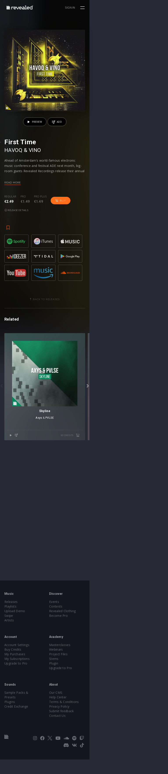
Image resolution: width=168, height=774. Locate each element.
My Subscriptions (17, 680)
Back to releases (85, 374)
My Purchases (14, 676)
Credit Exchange (16, 723)
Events (93, 623)
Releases (11, 623)
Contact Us (96, 737)
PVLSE (89, 572)
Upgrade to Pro (15, 685)
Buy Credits (12, 671)
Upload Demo (14, 632)
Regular (10, 275)
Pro (23, 275)
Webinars (95, 671)
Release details (83, 279)
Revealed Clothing (101, 632)
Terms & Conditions (103, 723)
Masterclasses (99, 666)
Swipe (8, 637)
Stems (93, 680)
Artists (9, 642)
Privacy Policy (98, 728)
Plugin (92, 685)
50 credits (148, 589)
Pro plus (40, 275)
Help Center (97, 719)
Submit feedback (100, 732)
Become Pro (97, 637)
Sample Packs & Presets (22, 714)
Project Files (97, 676)
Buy (60, 279)
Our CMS (95, 714)
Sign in (148, 7)
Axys (78, 572)
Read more (12, 261)
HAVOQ (13, 229)
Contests (95, 628)
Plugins (9, 719)
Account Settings (16, 666)
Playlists (10, 628)
